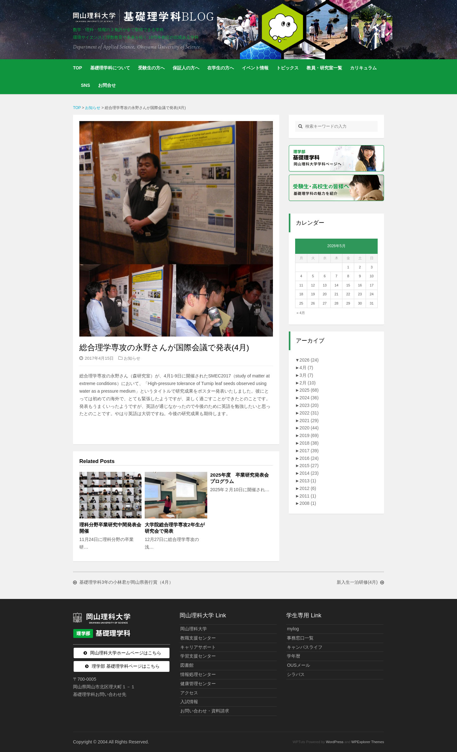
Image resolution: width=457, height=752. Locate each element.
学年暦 (293, 656)
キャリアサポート (198, 647)
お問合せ (107, 85)
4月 (306, 367)
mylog (293, 628)
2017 (309, 450)
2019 (309, 435)
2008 (308, 503)
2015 (309, 465)
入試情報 (189, 701)
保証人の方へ (186, 67)
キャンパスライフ (304, 647)
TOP (77, 67)
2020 (309, 427)
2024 (309, 397)
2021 (309, 420)
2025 (309, 390)
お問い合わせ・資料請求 (204, 710)
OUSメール (298, 665)
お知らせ (132, 358)
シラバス (296, 674)
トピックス (287, 67)
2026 (309, 360)
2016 (309, 458)
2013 (308, 480)
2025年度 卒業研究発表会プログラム (239, 478)
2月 (308, 382)
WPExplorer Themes (367, 742)
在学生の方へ (220, 67)
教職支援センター (198, 637)
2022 (309, 412)
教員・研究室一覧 (324, 67)
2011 (308, 495)
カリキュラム (363, 67)
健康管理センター (198, 683)
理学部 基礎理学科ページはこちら (126, 666)
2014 (309, 473)
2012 (308, 488)
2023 (309, 405)
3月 (306, 375)
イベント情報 (255, 67)
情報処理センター (198, 674)
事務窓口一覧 (300, 637)
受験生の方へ (151, 67)
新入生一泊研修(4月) (357, 582)
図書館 (187, 665)
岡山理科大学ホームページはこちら (125, 652)
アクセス (189, 692)
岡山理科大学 (193, 628)
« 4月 (301, 313)
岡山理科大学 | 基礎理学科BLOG (144, 17)
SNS (85, 85)
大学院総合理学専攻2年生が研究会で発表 (175, 528)
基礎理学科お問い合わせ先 (99, 694)
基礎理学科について (110, 67)
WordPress (334, 742)
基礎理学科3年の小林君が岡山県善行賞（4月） (126, 582)
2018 (309, 443)
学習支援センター (198, 656)
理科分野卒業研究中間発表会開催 (110, 528)
